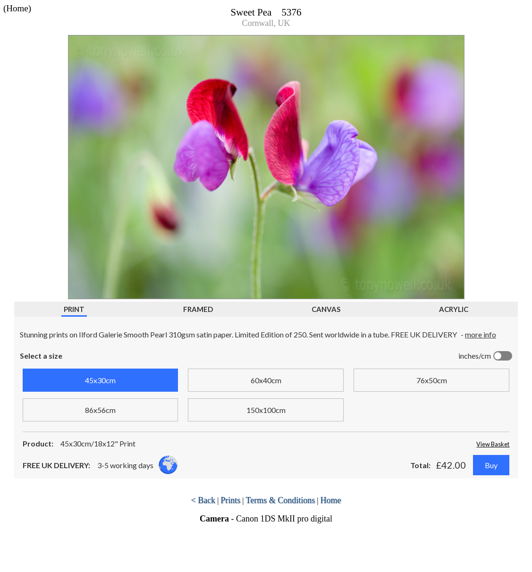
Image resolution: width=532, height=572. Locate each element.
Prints (230, 500)
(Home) (17, 8)
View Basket (492, 444)
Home (331, 500)
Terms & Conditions (280, 500)
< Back (203, 500)
